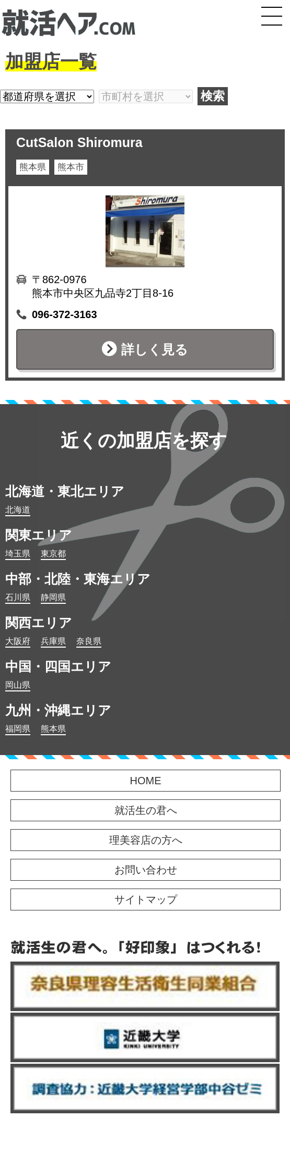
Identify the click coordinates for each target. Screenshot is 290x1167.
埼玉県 (17, 553)
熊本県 (53, 728)
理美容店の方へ (145, 840)
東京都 (53, 553)
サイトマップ (145, 899)
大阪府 (17, 641)
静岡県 (53, 597)
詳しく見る (154, 349)
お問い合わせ (145, 870)
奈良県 (88, 641)
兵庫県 (53, 641)
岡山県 (17, 684)
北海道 (17, 509)
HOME (145, 780)
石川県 (17, 597)
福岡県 (17, 728)
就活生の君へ (145, 810)
